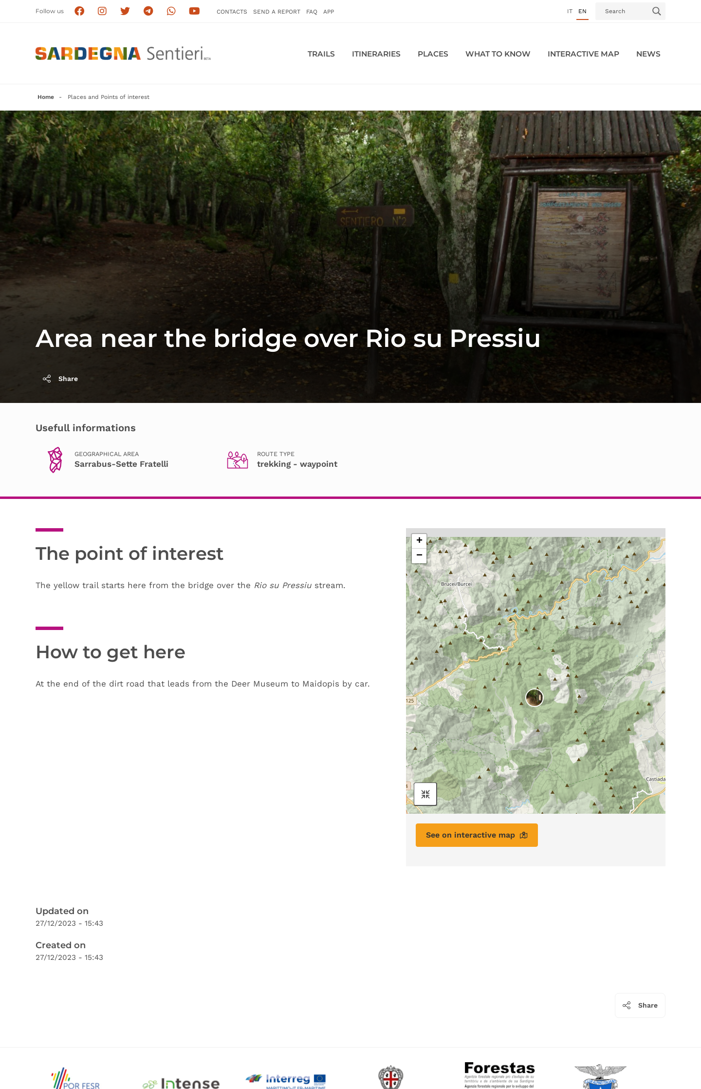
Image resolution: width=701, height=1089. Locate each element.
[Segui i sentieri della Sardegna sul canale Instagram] (102, 11)
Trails (321, 53)
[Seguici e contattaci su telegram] (148, 11)
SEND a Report (276, 11)
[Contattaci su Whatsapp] (171, 11)
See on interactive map (477, 835)
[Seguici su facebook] (79, 11)
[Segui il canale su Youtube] (194, 11)
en (582, 11)
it (569, 11)
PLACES (433, 53)
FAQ (311, 11)
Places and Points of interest (108, 97)
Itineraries (376, 53)
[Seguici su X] (125, 11)
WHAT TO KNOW (498, 53)
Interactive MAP (583, 53)
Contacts (232, 11)
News (648, 53)
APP (328, 11)
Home (45, 97)
